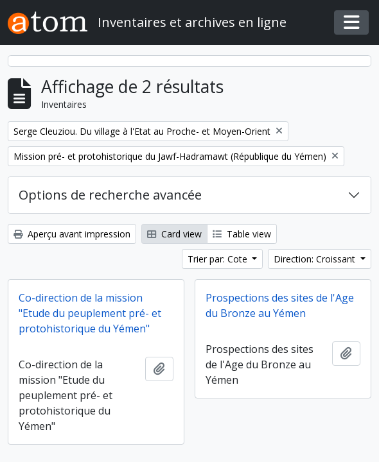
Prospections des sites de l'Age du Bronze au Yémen (280, 305)
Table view (242, 234)
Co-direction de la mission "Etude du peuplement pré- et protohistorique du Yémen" (90, 313)
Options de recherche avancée (110, 194)
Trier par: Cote (219, 259)
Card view (174, 234)
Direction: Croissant (316, 259)
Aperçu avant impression (71, 234)
